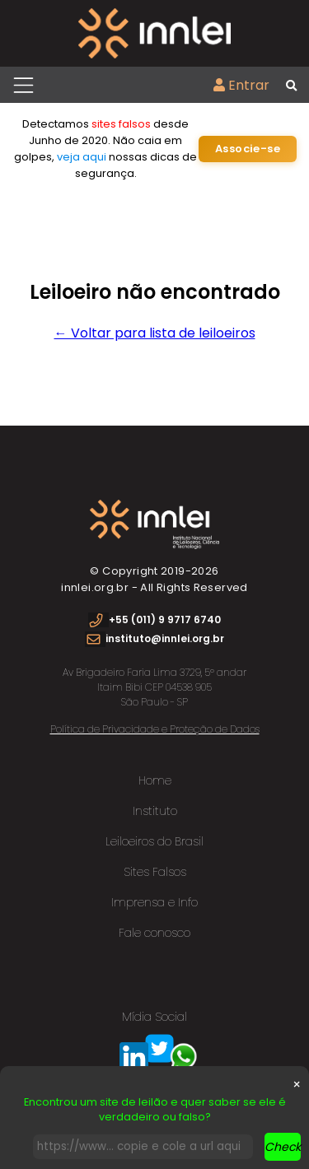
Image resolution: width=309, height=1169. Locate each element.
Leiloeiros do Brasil (154, 841)
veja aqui (81, 157)
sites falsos (121, 124)
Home (154, 780)
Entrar (241, 85)
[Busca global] (291, 86)
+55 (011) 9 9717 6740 (165, 619)
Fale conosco (154, 932)
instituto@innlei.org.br (164, 638)
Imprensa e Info (154, 902)
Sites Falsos (155, 872)
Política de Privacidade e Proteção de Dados (155, 729)
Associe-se (247, 148)
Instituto (155, 811)
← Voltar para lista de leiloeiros (154, 333)
